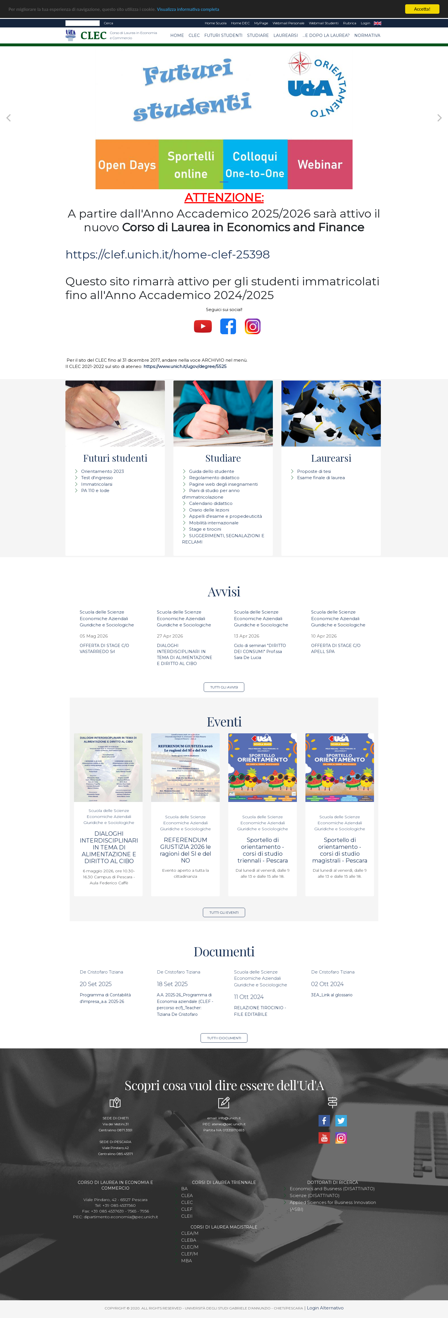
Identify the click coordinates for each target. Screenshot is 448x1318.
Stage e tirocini (205, 529)
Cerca (108, 23)
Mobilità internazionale (214, 522)
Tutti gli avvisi (224, 687)
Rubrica (349, 23)
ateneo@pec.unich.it (229, 1124)
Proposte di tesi (314, 471)
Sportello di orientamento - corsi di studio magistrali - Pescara (339, 850)
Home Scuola (216, 23)
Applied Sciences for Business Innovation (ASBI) (333, 1206)
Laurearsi (285, 35)
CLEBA (188, 1240)
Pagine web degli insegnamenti (223, 484)
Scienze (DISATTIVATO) (315, 1195)
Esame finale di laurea (321, 477)
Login (365, 23)
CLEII (187, 1216)
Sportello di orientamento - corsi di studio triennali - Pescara (262, 850)
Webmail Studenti (324, 23)
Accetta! (422, 9)
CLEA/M (190, 1233)
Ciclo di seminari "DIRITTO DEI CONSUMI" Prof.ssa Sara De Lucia (260, 651)
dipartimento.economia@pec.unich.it (121, 1216)
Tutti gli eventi (224, 912)
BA (184, 1188)
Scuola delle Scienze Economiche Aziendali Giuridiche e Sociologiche (107, 618)
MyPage (261, 23)
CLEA (187, 1195)
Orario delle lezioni (209, 510)
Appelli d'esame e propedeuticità (225, 516)
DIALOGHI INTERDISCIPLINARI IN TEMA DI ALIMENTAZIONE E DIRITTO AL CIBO (109, 847)
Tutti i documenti (224, 1038)
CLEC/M (190, 1247)
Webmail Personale (288, 23)
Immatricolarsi (96, 484)
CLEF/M (189, 1254)
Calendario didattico (211, 503)
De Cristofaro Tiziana (101, 972)
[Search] (82, 23)
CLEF (187, 1209)
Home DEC (240, 23)
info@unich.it (229, 1118)
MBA (186, 1260)
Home (177, 35)
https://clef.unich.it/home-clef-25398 (167, 254)
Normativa (367, 35)
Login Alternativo (325, 1308)
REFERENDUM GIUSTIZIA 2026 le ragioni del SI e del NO (185, 850)
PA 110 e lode (95, 490)
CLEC (194, 35)
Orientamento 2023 (102, 471)
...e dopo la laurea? (326, 35)
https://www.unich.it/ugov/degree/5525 (185, 366)
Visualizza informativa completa (188, 9)
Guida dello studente (211, 471)
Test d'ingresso (97, 477)
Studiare (258, 35)
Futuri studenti (223, 35)
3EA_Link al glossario (332, 995)
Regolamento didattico (214, 477)
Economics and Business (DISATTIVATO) (332, 1188)
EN (378, 23)
